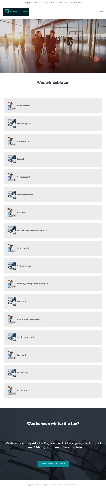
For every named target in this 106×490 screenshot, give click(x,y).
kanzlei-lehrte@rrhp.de (72, 2)
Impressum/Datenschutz (67, 485)
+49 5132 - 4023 (55, 2)
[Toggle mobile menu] (101, 10)
